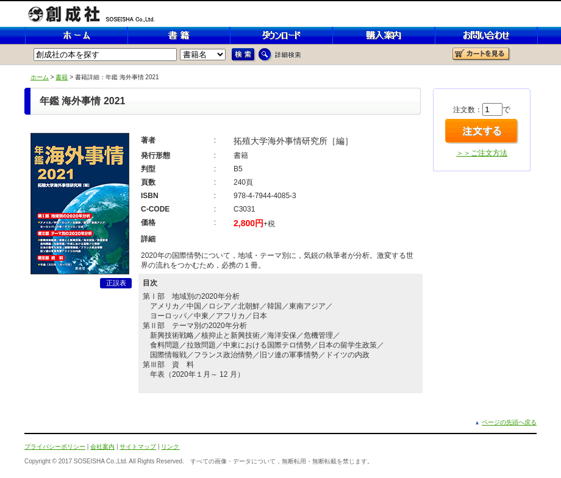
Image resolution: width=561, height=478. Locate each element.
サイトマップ (138, 446)
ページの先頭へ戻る (509, 422)
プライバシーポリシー (54, 446)
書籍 (61, 77)
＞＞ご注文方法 (481, 153)
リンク (170, 446)
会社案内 (102, 446)
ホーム (39, 77)
